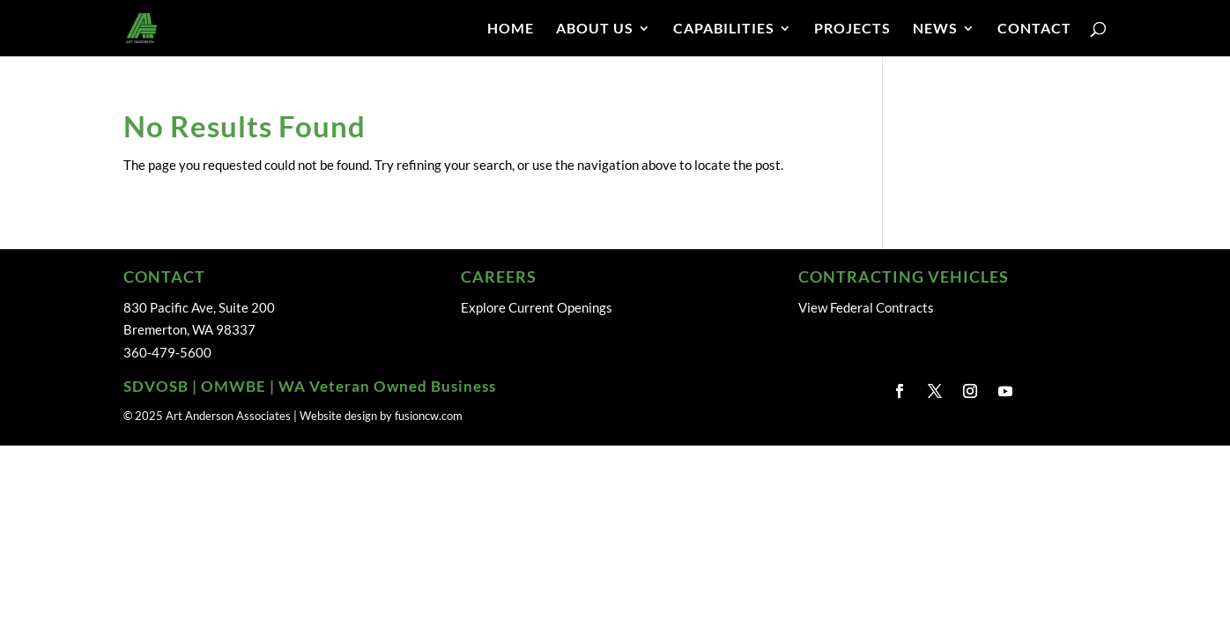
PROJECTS (852, 29)
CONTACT (1034, 29)
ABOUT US (595, 29)
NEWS (935, 29)
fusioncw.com (429, 416)
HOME (510, 29)
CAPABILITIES (723, 29)
